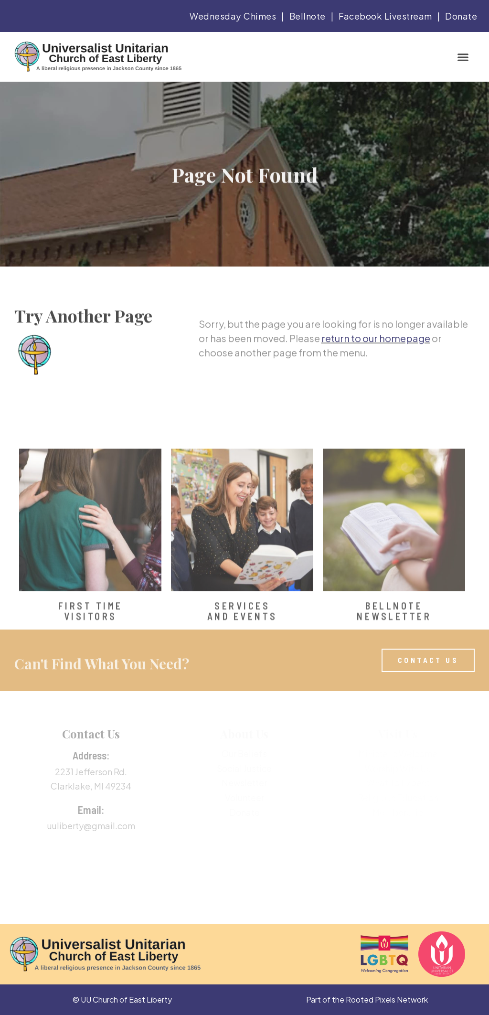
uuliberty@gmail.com (91, 825)
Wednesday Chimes (233, 16)
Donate (461, 16)
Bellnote (307, 16)
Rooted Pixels (370, 999)
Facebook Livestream (385, 16)
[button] (463, 57)
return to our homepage (375, 346)
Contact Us (91, 733)
